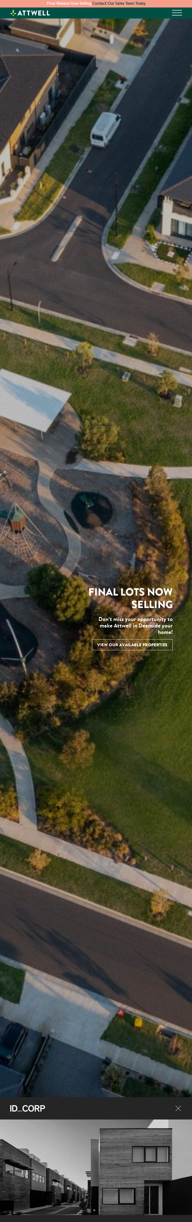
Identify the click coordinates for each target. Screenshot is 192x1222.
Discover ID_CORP (31, 1120)
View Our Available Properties (132, 645)
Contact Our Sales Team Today (118, 3)
